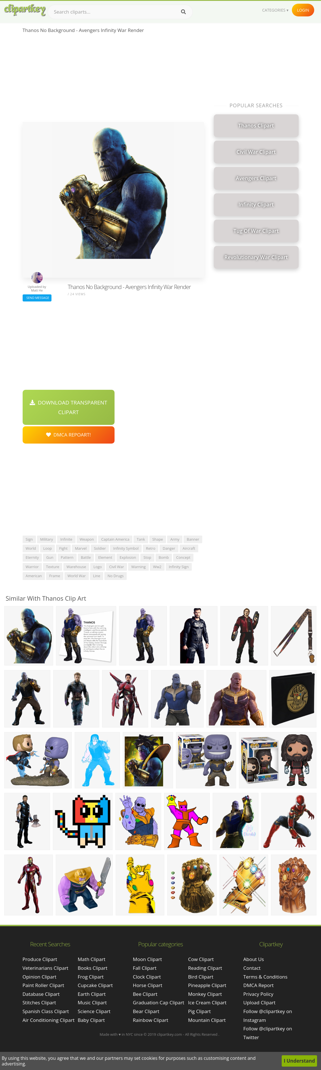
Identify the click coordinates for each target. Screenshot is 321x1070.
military (46, 539)
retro (150, 548)
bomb (164, 557)
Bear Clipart (146, 1011)
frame (54, 575)
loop (47, 548)
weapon (87, 539)
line (96, 575)
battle (86, 557)
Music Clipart (92, 1002)
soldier (100, 548)
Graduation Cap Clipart (158, 1002)
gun (49, 557)
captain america (115, 539)
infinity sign (179, 566)
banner (193, 539)
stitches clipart (39, 1002)
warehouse (76, 566)
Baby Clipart (91, 1020)
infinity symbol (126, 548)
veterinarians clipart (45, 968)
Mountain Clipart (207, 1020)
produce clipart (40, 959)
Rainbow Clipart (150, 1020)
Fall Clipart (144, 968)
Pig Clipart (199, 1011)
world (31, 548)
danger (169, 548)
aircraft (189, 548)
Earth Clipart (92, 994)
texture (52, 566)
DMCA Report (258, 985)
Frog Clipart (91, 976)
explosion (128, 557)
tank (141, 539)
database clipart (41, 994)
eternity (32, 557)
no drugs (115, 575)
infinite (66, 539)
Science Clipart (94, 1011)
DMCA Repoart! (68, 434)
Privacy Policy (258, 994)
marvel (81, 548)
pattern (67, 557)
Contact (251, 968)
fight (63, 548)
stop (147, 557)
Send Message (37, 298)
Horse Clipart (147, 985)
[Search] (183, 11)
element (105, 557)
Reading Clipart (205, 968)
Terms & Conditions (265, 976)
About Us (253, 959)
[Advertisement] (113, 79)
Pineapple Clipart (207, 985)
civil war (116, 566)
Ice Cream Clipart (207, 1002)
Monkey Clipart (205, 994)
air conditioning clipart (49, 1020)
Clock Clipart (147, 976)
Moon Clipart (147, 959)
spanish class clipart (46, 1011)
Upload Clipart (259, 1002)
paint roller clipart (43, 985)
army (174, 539)
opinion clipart (40, 976)
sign (29, 539)
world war (77, 575)
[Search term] (120, 12)
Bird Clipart (200, 976)
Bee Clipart (145, 994)
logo (97, 566)
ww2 (157, 566)
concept (183, 557)
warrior (32, 566)
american (34, 575)
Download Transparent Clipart (68, 407)
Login (303, 10)
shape (157, 539)
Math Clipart (91, 959)
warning (138, 566)
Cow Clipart (201, 959)
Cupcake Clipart (95, 985)
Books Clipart (92, 968)
